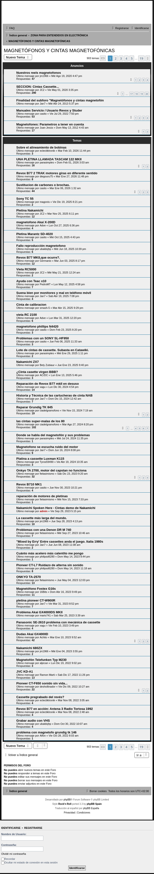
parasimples (47, 162)
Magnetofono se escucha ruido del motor (47, 447)
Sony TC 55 (25, 198)
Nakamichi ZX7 (27, 362)
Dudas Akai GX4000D (32, 634)
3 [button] (121, 58)
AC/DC (44, 375)
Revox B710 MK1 (29, 484)
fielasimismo (47, 473)
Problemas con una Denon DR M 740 (43, 530)
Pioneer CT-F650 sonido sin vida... (42, 683)
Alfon (43, 735)
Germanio (45, 260)
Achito (43, 637)
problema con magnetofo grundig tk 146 (46, 732)
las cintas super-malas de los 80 (40, 421)
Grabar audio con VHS (33, 720)
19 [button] (141, 58)
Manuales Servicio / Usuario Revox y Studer (49, 110)
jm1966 (44, 75)
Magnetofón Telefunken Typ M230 (41, 660)
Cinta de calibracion (31, 304)
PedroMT (45, 284)
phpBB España (91, 808)
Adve (43, 225)
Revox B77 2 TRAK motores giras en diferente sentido (56, 173)
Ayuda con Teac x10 (31, 281)
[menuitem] (10, 28)
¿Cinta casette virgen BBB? (37, 372)
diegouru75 (46, 176)
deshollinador (47, 686)
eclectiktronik (47, 150)
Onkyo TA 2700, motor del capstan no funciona (51, 470)
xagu (43, 386)
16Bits (43, 591)
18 (136, 93)
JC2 (42, 89)
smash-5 (45, 307)
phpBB (67, 799)
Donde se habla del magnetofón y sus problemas (53, 435)
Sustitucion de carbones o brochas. (43, 185)
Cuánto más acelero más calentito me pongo (49, 553)
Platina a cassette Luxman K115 (40, 458)
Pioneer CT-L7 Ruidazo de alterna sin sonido (49, 565)
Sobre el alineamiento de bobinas (41, 147)
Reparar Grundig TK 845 (34, 407)
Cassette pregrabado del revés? (40, 697)
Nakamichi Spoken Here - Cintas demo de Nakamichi (55, 508)
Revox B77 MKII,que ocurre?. (38, 257)
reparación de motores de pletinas (42, 496)
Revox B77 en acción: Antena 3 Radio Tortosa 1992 (54, 709)
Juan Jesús (46, 127)
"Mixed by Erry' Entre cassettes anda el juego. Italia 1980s (59, 541)
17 (131, 93)
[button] (103, 58)
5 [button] (131, 58)
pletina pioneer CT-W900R (35, 600)
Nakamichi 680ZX (29, 648)
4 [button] (126, 58)
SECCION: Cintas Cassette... (37, 86)
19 (141, 93)
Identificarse (11, 827)
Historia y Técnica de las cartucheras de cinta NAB (54, 395)
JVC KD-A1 (24, 671)
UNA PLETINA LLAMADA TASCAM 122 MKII (48, 159)
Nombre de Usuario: (13, 834)
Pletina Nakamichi (29, 210)
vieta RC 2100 (26, 314)
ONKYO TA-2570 (28, 577)
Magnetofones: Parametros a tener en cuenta (50, 124)
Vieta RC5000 (26, 269)
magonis (45, 201)
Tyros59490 (46, 461)
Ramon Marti (47, 674)
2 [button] (115, 58)
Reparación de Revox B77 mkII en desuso (47, 383)
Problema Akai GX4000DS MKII (39, 612)
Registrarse (33, 827)
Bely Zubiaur (47, 365)
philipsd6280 (47, 556)
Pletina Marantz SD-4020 (34, 234)
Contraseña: (9, 844)
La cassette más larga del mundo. (41, 518)
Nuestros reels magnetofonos (38, 72)
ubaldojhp (45, 249)
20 (147, 93)
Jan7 (43, 103)
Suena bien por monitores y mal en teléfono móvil (53, 293)
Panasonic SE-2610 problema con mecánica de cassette (58, 622)
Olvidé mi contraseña (13, 853)
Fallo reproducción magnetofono (41, 246)
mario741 (45, 615)
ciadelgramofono (49, 410)
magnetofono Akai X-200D (35, 222)
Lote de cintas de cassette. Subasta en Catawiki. (52, 350)
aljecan (44, 663)
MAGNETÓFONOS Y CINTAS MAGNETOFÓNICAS (59, 50)
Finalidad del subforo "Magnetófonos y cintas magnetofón (60, 100)
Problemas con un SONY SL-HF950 (42, 338)
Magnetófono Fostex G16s (36, 588)
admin (43, 511)
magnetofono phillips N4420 (37, 326)
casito (43, 113)
